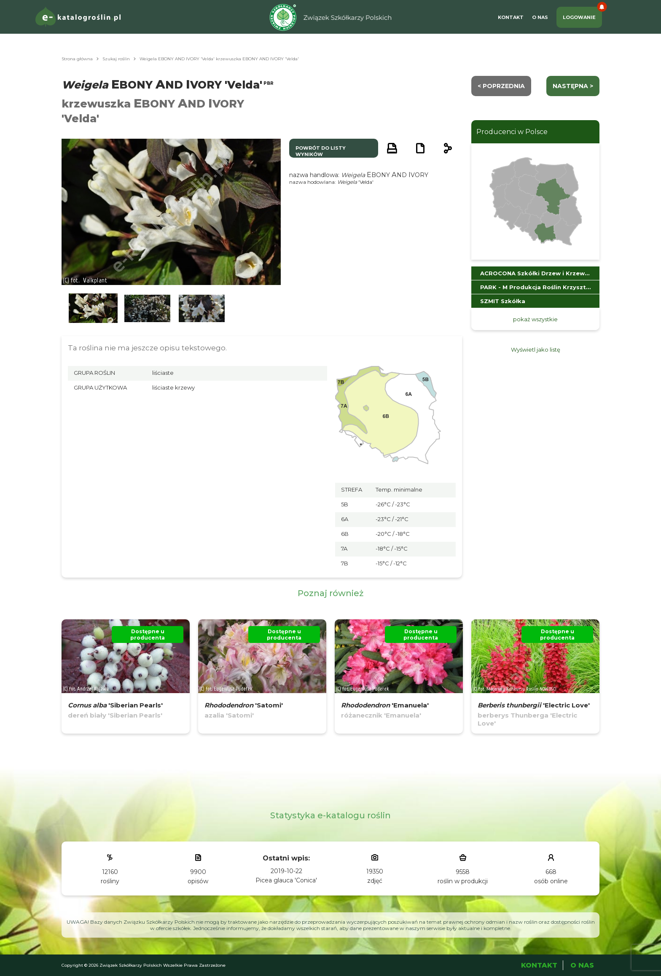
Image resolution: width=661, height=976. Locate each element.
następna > (573, 86)
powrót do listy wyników (321, 151)
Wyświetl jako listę (535, 349)
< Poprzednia (501, 86)
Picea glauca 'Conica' (286, 880)
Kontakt (511, 17)
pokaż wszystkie (535, 319)
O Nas (540, 17)
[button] (93, 308)
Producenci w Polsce (512, 132)
